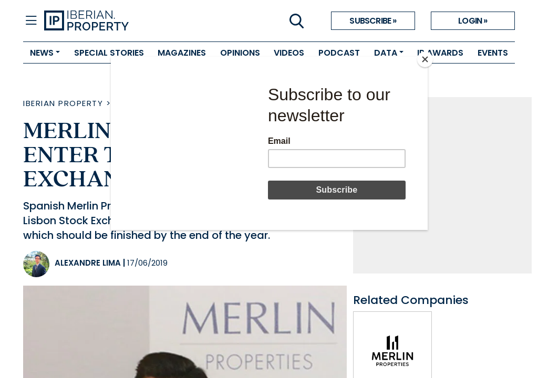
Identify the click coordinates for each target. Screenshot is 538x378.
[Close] (425, 59)
